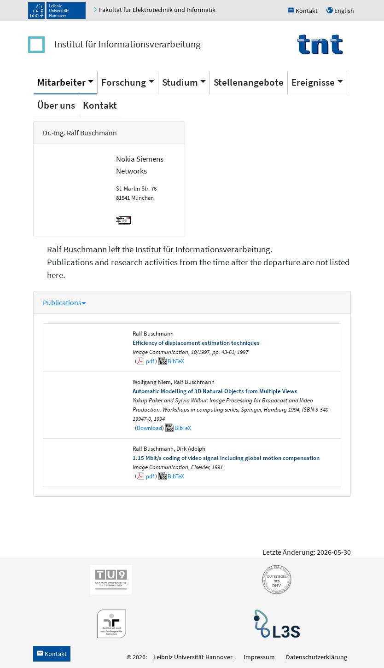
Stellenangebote (249, 82)
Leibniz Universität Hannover (193, 657)
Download (149, 428)
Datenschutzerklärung (316, 657)
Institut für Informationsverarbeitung (127, 44)
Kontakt (100, 105)
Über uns (56, 105)
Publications (64, 302)
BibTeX (176, 361)
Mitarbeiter (61, 82)
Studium (180, 82)
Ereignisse (313, 82)
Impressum (259, 657)
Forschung (123, 82)
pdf (150, 361)
